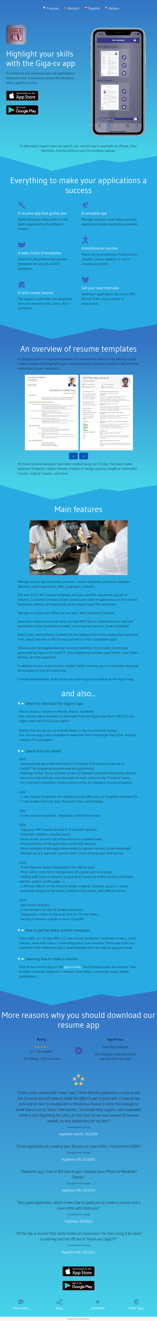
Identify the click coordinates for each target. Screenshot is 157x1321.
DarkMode (98, 1308)
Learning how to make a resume (51, 959)
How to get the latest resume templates (57, 930)
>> (83, 456)
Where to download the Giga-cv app (54, 703)
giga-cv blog (72, 967)
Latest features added (43, 751)
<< (73, 456)
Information (21, 1308)
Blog (59, 1308)
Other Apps (136, 1308)
